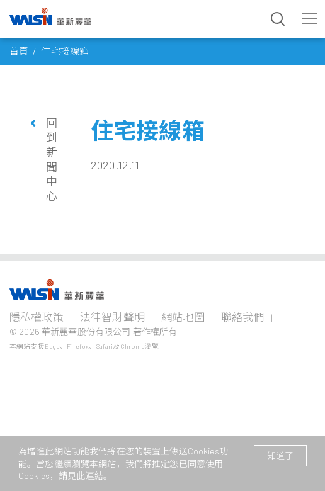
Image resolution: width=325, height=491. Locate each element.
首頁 (18, 51)
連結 (94, 475)
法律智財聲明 (112, 316)
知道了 (280, 455)
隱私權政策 (36, 316)
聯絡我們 (243, 316)
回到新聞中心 (51, 159)
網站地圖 (183, 316)
